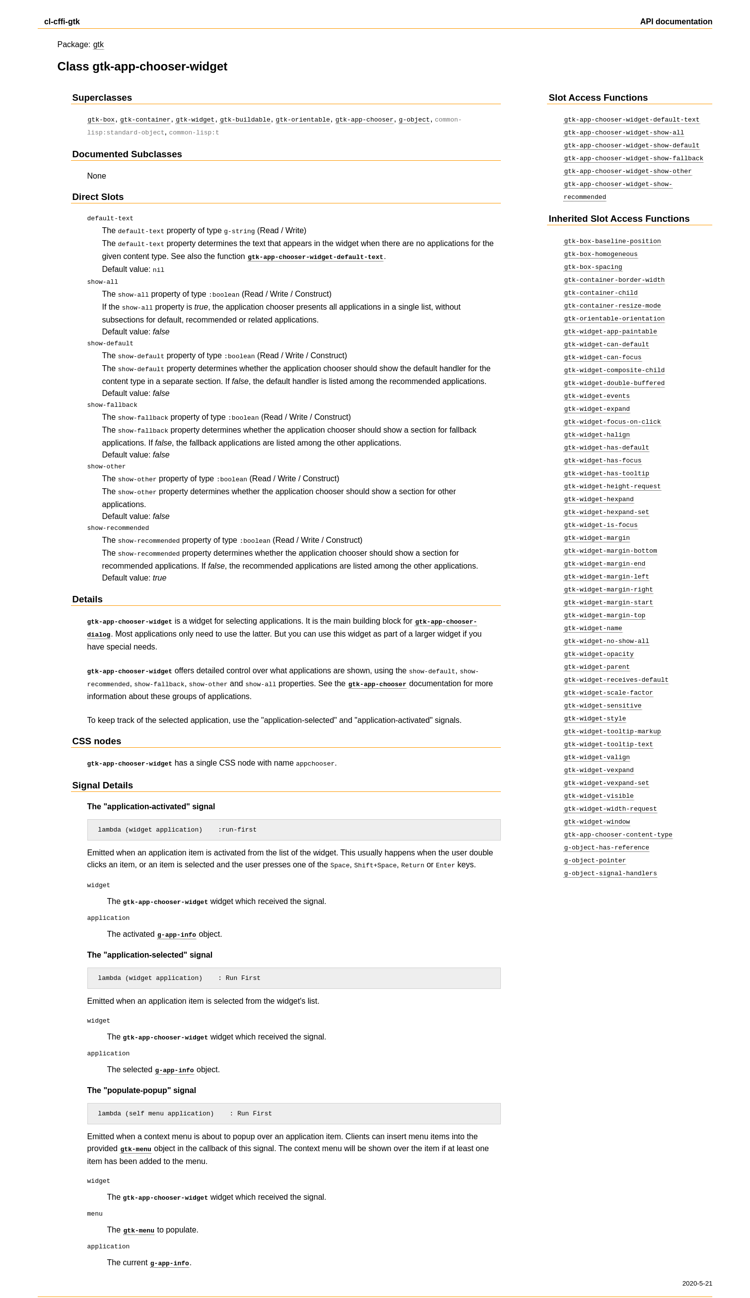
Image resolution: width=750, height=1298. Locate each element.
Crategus (221, 1279)
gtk (98, 44)
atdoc (306, 1279)
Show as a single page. (73, 1279)
